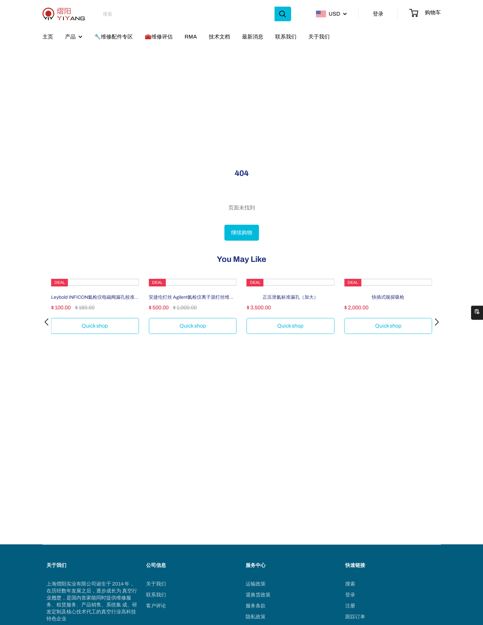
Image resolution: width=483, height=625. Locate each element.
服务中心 (256, 565)
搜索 (350, 583)
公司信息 (156, 565)
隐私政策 (256, 616)
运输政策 (256, 583)
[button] (46, 321)
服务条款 (256, 605)
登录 (378, 14)
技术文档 (219, 36)
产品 (70, 36)
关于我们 (319, 36)
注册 (350, 605)
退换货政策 (258, 594)
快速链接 (355, 565)
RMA (191, 36)
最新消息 (252, 36)
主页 (47, 36)
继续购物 (241, 232)
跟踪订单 (355, 616)
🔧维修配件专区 (113, 36)
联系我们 (285, 36)
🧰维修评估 (159, 36)
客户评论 (156, 605)
